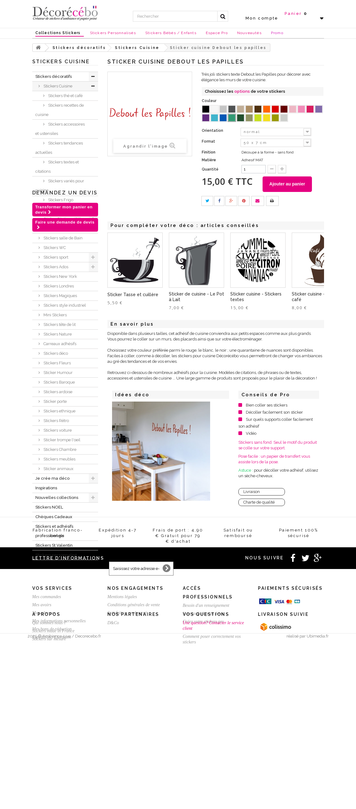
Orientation (213, 130)
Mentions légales (122, 705)
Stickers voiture (57, 430)
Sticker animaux (58, 468)
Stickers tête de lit (59, 324)
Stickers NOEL (49, 507)
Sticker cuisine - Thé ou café (316, 296)
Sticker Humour (58, 372)
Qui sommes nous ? (49, 766)
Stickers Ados (55, 266)
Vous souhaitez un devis (203, 722)
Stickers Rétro (56, 420)
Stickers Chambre (59, 449)
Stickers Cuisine (57, 86)
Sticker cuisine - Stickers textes (256, 296)
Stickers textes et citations (57, 167)
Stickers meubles (59, 459)
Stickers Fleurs (57, 363)
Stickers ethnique (59, 411)
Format (209, 141)
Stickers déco (55, 353)
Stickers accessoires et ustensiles (60, 129)
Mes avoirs (42, 713)
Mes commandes (46, 705)
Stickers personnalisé (56, 555)
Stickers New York (60, 276)
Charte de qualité (259, 502)
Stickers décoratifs (53, 76)
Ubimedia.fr (318, 803)
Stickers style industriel (64, 305)
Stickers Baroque (59, 382)
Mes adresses (44, 721)
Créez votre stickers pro (203, 730)
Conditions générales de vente (133, 713)
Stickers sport (55, 257)
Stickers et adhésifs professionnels (54, 531)
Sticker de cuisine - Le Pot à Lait (196, 296)
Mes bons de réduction (52, 737)
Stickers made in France (53, 774)
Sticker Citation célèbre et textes (60, 224)
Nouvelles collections (56, 497)
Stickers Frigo (60, 200)
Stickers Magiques (60, 295)
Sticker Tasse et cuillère (132, 294)
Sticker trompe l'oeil (61, 440)
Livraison (251, 492)
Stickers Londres (58, 286)
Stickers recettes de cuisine (59, 110)
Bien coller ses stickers (266, 405)
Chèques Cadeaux (53, 516)
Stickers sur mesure (49, 782)
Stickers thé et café (65, 95)
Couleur (209, 101)
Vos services (52, 696)
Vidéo (251, 433)
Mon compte (262, 18)
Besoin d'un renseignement (206, 714)
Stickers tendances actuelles (59, 148)
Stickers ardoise (57, 391)
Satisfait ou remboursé (126, 721)
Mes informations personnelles (59, 729)
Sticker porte (55, 401)
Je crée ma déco (52, 478)
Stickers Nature (57, 334)
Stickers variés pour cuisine (59, 186)
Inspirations (46, 488)
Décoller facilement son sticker (274, 412)
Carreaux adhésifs (59, 343)
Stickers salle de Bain (63, 238)
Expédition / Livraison (51, 745)
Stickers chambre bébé (64, 209)
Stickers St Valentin (54, 545)
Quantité (210, 169)
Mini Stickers (55, 315)
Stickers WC (54, 247)
